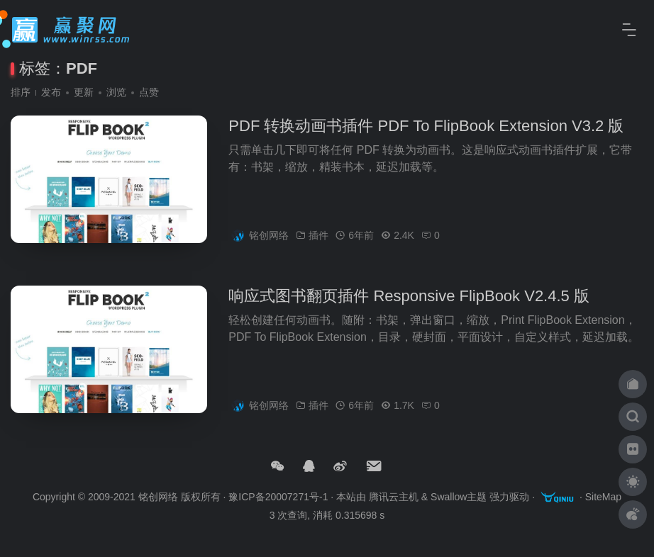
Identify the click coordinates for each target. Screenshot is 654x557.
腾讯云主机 (394, 497)
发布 (51, 92)
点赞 (149, 92)
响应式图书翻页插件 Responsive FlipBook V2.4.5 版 (408, 301)
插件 (318, 241)
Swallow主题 (459, 497)
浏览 (116, 92)
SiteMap (603, 497)
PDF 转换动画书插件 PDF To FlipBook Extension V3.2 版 (425, 131)
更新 (84, 92)
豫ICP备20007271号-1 (278, 497)
